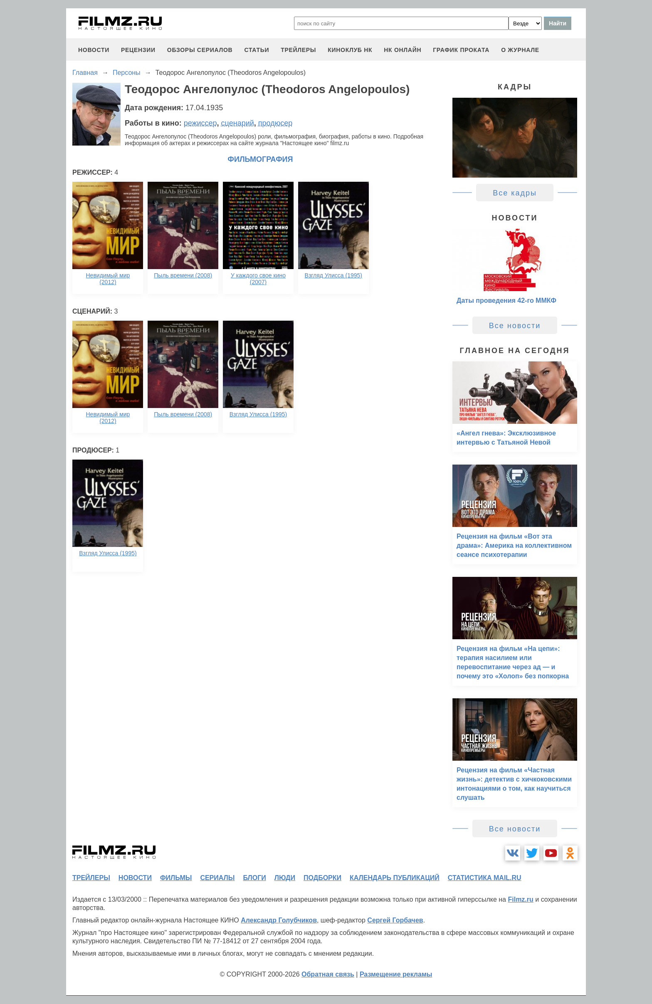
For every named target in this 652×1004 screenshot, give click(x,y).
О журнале (520, 50)
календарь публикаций (395, 877)
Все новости (515, 325)
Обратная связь (327, 974)
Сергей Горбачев (395, 920)
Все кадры (515, 193)
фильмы (176, 877)
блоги (254, 877)
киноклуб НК (350, 50)
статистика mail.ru (484, 877)
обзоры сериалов (200, 50)
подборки (322, 877)
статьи (256, 50)
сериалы (217, 877)
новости (93, 50)
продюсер (275, 123)
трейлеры (298, 50)
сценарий (237, 123)
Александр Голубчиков (279, 920)
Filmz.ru (520, 899)
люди (284, 877)
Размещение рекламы (396, 974)
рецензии (138, 50)
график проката (461, 50)
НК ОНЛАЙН (402, 50)
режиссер (200, 123)
